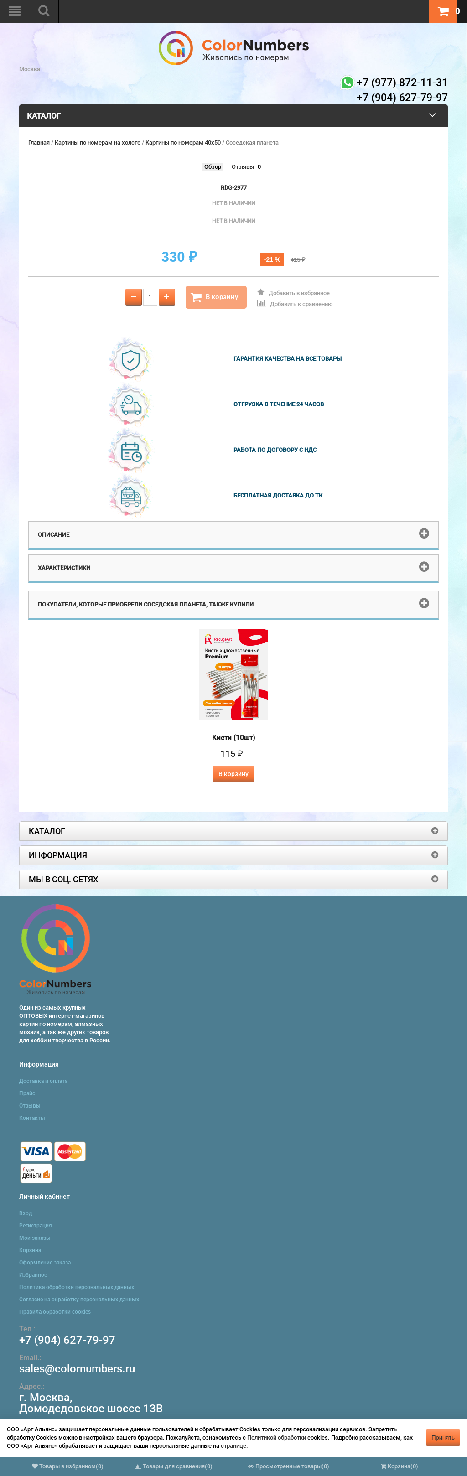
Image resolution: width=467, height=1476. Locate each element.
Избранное (33, 1275)
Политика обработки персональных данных (76, 1287)
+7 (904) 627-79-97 (67, 1340)
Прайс (27, 1093)
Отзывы (243, 166)
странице (233, 1445)
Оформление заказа (45, 1262)
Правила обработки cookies (55, 1312)
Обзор (212, 166)
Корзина (30, 1250)
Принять (443, 1437)
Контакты (32, 1118)
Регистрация (35, 1225)
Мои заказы (35, 1238)
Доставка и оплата (43, 1081)
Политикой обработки (276, 1437)
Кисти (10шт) (233, 738)
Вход (25, 1213)
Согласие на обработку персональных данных (79, 1299)
